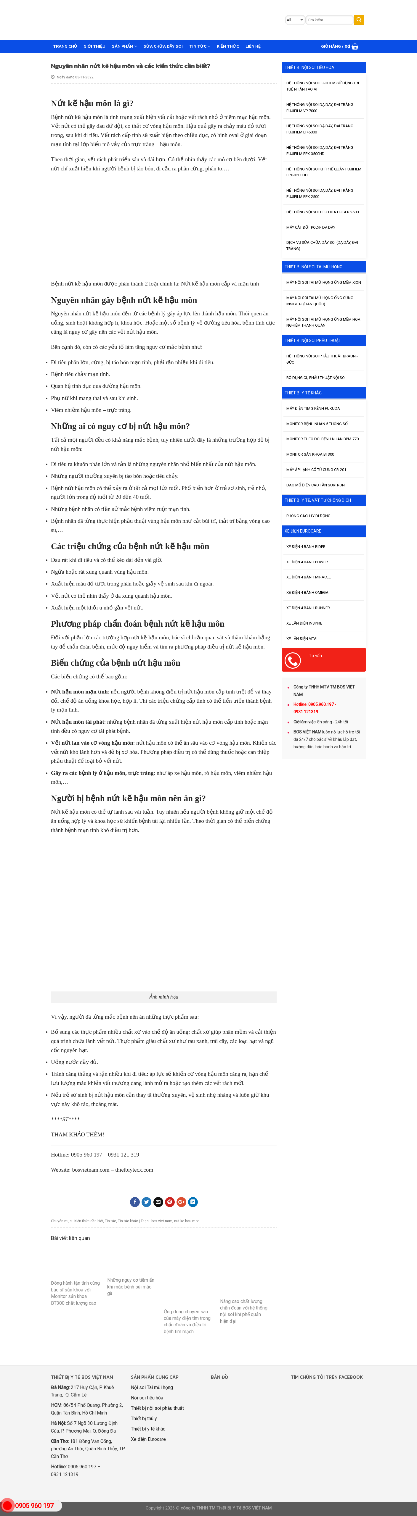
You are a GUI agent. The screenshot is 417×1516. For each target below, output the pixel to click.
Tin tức (199, 46)
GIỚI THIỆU (94, 46)
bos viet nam (161, 1221)
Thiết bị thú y (144, 1418)
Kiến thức (228, 46)
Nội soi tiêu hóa (147, 1398)
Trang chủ (65, 46)
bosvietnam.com (90, 1170)
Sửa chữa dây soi (163, 46)
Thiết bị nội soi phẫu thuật (157, 1408)
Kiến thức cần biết (88, 1221)
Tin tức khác (128, 1221)
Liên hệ (253, 46)
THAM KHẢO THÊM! (77, 1134)
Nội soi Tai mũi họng (152, 1387)
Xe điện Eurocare (148, 1439)
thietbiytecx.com (134, 1170)
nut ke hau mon (187, 1221)
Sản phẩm (124, 46)
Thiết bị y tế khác (148, 1429)
